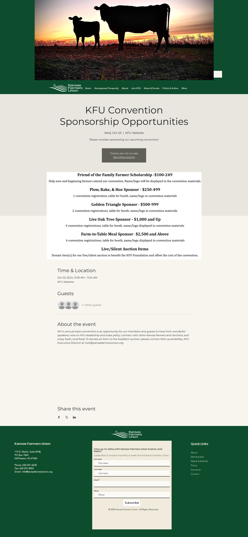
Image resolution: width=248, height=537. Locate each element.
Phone (96, 491)
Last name (98, 469)
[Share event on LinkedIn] (74, 417)
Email (96, 480)
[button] (124, 40)
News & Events (199, 461)
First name (98, 459)
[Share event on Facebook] (58, 417)
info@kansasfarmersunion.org (37, 471)
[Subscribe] (131, 503)
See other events (124, 157)
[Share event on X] (66, 417)
